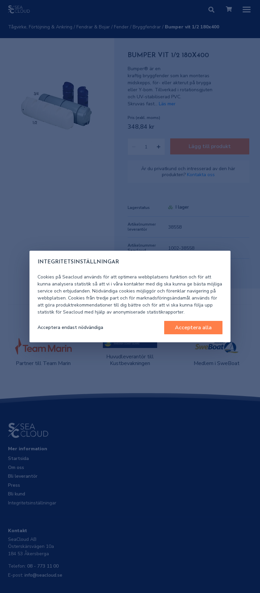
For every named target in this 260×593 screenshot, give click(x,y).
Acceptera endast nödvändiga (70, 327)
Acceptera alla (193, 327)
